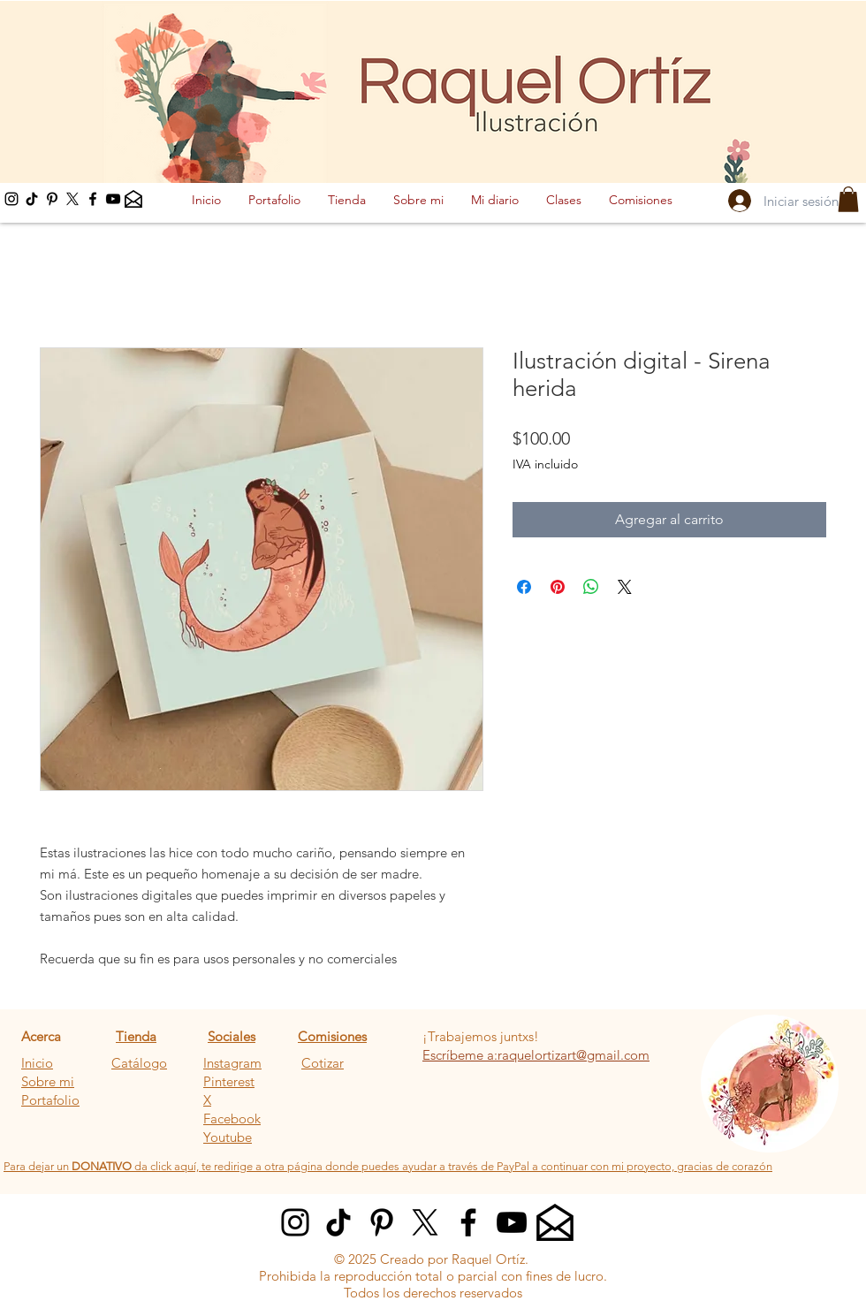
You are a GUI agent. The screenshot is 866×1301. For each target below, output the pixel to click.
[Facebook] (93, 199)
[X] (72, 199)
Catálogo (139, 1062)
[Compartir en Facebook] (524, 586)
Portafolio (50, 1100)
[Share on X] (624, 586)
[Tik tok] (338, 1222)
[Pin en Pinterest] (557, 586)
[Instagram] (11, 199)
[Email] (133, 199)
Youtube (227, 1137)
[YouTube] (113, 199)
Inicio (37, 1062)
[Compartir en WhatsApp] (591, 586)
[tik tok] (32, 199)
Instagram (232, 1062)
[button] (848, 199)
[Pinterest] (52, 199)
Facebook (232, 1118)
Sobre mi (47, 1081)
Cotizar (322, 1062)
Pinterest (228, 1081)
